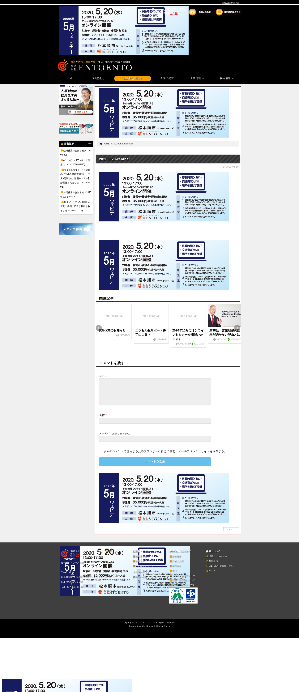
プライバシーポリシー (182, 580)
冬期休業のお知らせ (112, 330)
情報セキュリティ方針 (182, 589)
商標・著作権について (182, 585)
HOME (70, 78)
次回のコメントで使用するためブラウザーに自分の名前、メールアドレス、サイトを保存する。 (165, 455)
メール (103, 437)
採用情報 (227, 78)
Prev (99, 328)
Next (237, 328)
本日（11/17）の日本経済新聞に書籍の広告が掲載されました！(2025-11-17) (75, 206)
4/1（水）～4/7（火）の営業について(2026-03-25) (75, 162)
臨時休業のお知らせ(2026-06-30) (75, 152)
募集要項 (212, 566)
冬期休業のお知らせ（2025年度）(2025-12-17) (76, 194)
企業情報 (197, 78)
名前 (102, 419)
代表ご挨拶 (176, 566)
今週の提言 (167, 78)
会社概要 (175, 561)
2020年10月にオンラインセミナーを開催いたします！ (188, 335)
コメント (105, 375)
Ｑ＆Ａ (211, 575)
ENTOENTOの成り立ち (219, 570)
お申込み (139, 566)
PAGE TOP (230, 533)
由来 (173, 575)
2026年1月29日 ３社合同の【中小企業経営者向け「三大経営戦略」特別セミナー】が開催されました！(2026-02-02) (75, 178)
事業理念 (175, 570)
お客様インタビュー (144, 570)
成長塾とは (98, 78)
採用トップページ (216, 561)
